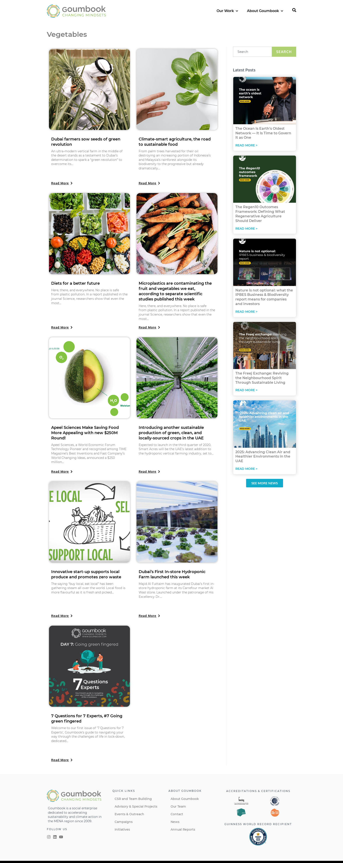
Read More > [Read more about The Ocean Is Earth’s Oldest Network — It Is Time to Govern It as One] (246, 145)
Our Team (178, 806)
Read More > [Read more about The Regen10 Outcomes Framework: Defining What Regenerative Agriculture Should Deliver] (246, 229)
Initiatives (122, 829)
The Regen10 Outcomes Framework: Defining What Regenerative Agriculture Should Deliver (260, 214)
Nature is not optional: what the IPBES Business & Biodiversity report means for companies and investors (264, 297)
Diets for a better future (75, 283)
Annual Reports (183, 829)
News (175, 822)
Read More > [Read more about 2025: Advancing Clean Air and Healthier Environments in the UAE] (246, 469)
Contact (177, 814)
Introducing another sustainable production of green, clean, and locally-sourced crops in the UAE (171, 432)
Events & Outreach (129, 814)
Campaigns (124, 822)
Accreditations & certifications (258, 791)
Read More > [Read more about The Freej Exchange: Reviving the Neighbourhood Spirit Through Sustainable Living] (246, 390)
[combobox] (252, 52)
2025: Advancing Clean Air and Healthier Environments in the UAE (262, 456)
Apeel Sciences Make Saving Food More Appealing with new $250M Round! (85, 432)
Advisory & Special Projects (136, 806)
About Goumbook (185, 799)
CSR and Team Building (133, 799)
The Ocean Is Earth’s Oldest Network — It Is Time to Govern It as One (263, 133)
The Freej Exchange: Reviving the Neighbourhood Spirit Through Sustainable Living (262, 378)
